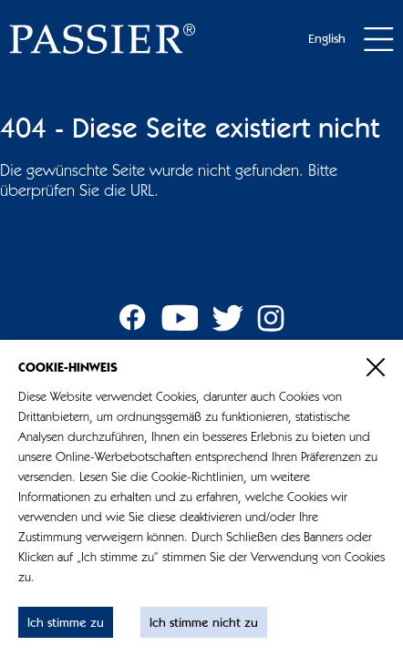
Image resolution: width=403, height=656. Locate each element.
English (327, 39)
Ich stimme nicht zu (204, 623)
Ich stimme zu (65, 623)
